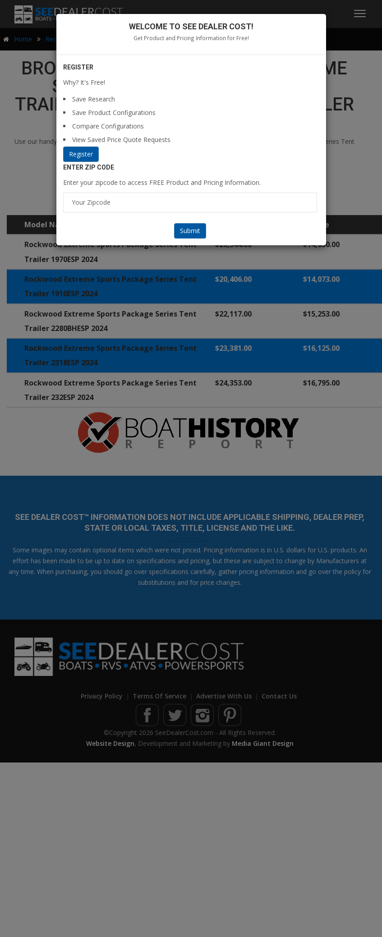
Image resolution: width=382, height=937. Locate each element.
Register (81, 154)
